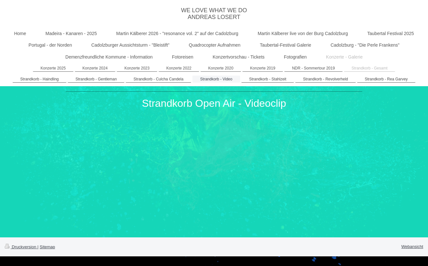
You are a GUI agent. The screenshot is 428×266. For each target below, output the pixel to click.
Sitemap (47, 246)
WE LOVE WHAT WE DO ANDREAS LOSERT (214, 13)
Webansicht (412, 246)
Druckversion (21, 246)
